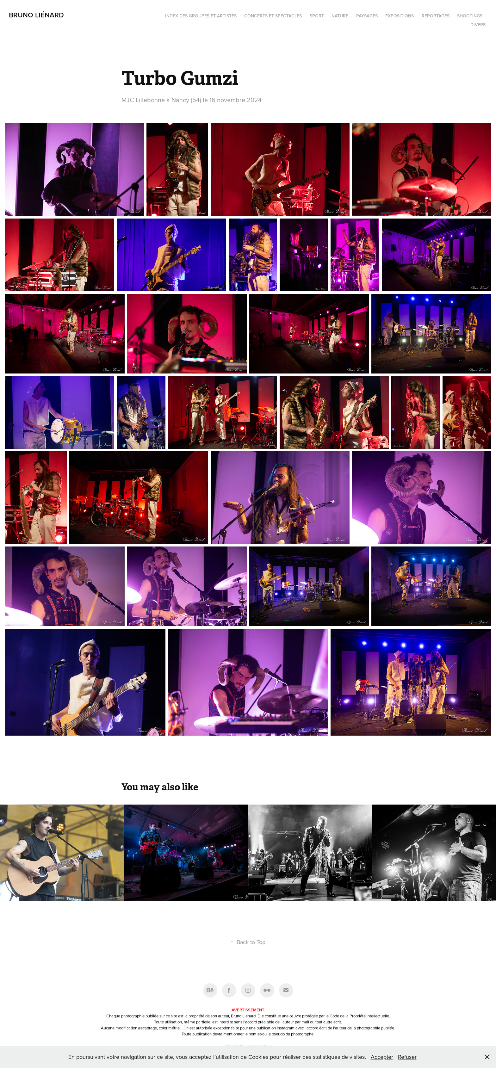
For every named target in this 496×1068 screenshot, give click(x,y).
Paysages (367, 16)
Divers (478, 25)
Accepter (382, 1057)
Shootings (469, 16)
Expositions (399, 16)
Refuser (407, 1057)
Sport (317, 16)
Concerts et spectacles (273, 16)
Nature (340, 16)
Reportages (436, 16)
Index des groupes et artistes (201, 16)
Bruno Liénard (36, 15)
